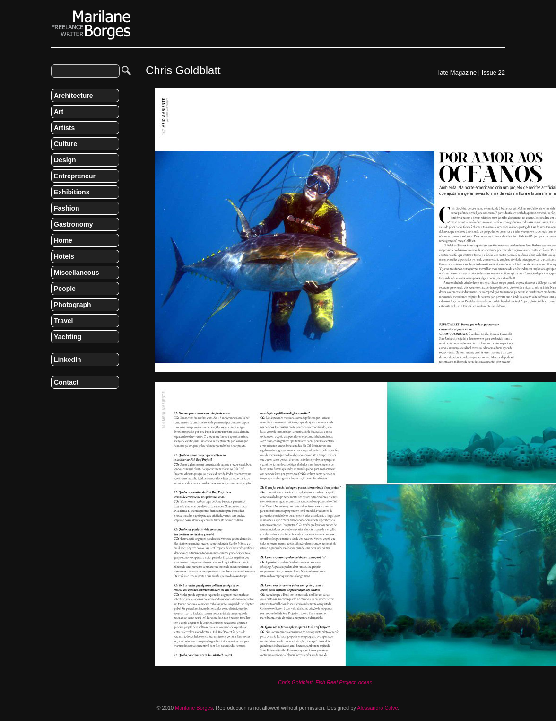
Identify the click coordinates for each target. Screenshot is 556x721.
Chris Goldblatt (295, 682)
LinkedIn (67, 359)
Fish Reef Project (335, 682)
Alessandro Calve (377, 708)
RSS (55, 402)
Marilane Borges (91, 25)
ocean (365, 682)
